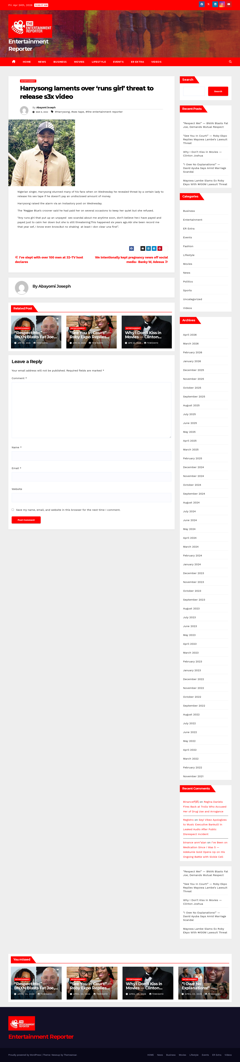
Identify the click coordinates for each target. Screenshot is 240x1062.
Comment (19, 378)
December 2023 (193, 573)
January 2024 (192, 564)
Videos (156, 61)
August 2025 (191, 405)
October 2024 (192, 484)
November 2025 (193, 378)
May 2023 (189, 635)
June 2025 (190, 423)
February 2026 (192, 352)
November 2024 (193, 476)
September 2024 (194, 493)
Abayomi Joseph (46, 107)
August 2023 (191, 608)
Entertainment (28, 81)
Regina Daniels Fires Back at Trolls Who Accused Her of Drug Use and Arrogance (204, 806)
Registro (188, 819)
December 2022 (193, 679)
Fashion (188, 246)
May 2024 (189, 529)
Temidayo (41, 343)
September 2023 (194, 599)
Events (118, 61)
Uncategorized (192, 299)
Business (60, 61)
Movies (79, 61)
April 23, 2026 (26, 994)
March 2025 (191, 449)
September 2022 (194, 705)
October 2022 (192, 696)
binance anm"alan (194, 842)
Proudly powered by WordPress (25, 1055)
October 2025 (192, 387)
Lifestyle (99, 61)
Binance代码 (191, 801)
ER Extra (137, 61)
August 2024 (191, 502)
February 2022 (192, 767)
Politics (188, 281)
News (42, 61)
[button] (230, 61)
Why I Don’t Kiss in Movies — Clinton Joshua (143, 336)
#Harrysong (62, 111)
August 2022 (191, 714)
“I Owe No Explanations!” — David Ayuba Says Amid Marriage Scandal (204, 168)
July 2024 (189, 511)
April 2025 (190, 440)
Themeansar (70, 1055)
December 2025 (193, 370)
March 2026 (191, 343)
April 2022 (190, 749)
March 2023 (191, 652)
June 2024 (190, 520)
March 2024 (191, 546)
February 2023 (192, 661)
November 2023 (193, 582)
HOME (27, 61)
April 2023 (190, 643)
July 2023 (189, 617)
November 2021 (193, 776)
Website (17, 489)
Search (187, 79)
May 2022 (189, 741)
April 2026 (190, 334)
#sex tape (77, 111)
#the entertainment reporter (104, 111)
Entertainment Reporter (41, 1036)
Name (17, 447)
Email (16, 468)
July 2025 (189, 414)
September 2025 (194, 396)
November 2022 (193, 688)
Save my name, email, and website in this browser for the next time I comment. (68, 509)
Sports (187, 290)
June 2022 (190, 732)
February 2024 (192, 555)
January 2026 (192, 361)
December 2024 (193, 467)
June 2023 (190, 626)
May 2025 (189, 431)
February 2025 (192, 458)
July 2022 (189, 723)
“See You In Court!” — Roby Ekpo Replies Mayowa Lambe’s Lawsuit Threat (205, 139)
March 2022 (191, 758)
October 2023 (192, 590)
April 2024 (190, 537)
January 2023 (192, 670)
